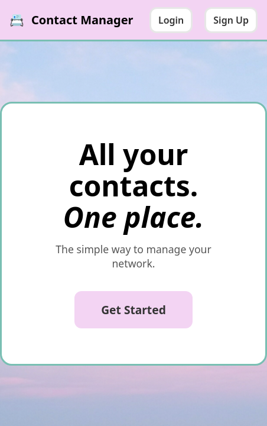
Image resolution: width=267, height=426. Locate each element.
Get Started (133, 310)
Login (171, 20)
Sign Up (231, 20)
